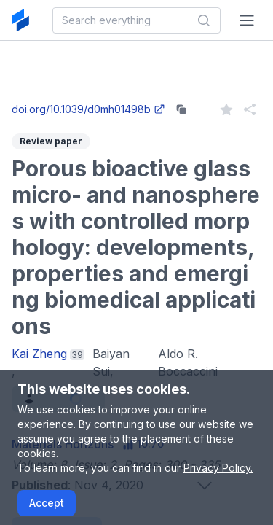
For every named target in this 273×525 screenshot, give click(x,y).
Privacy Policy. (218, 468)
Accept (46, 503)
